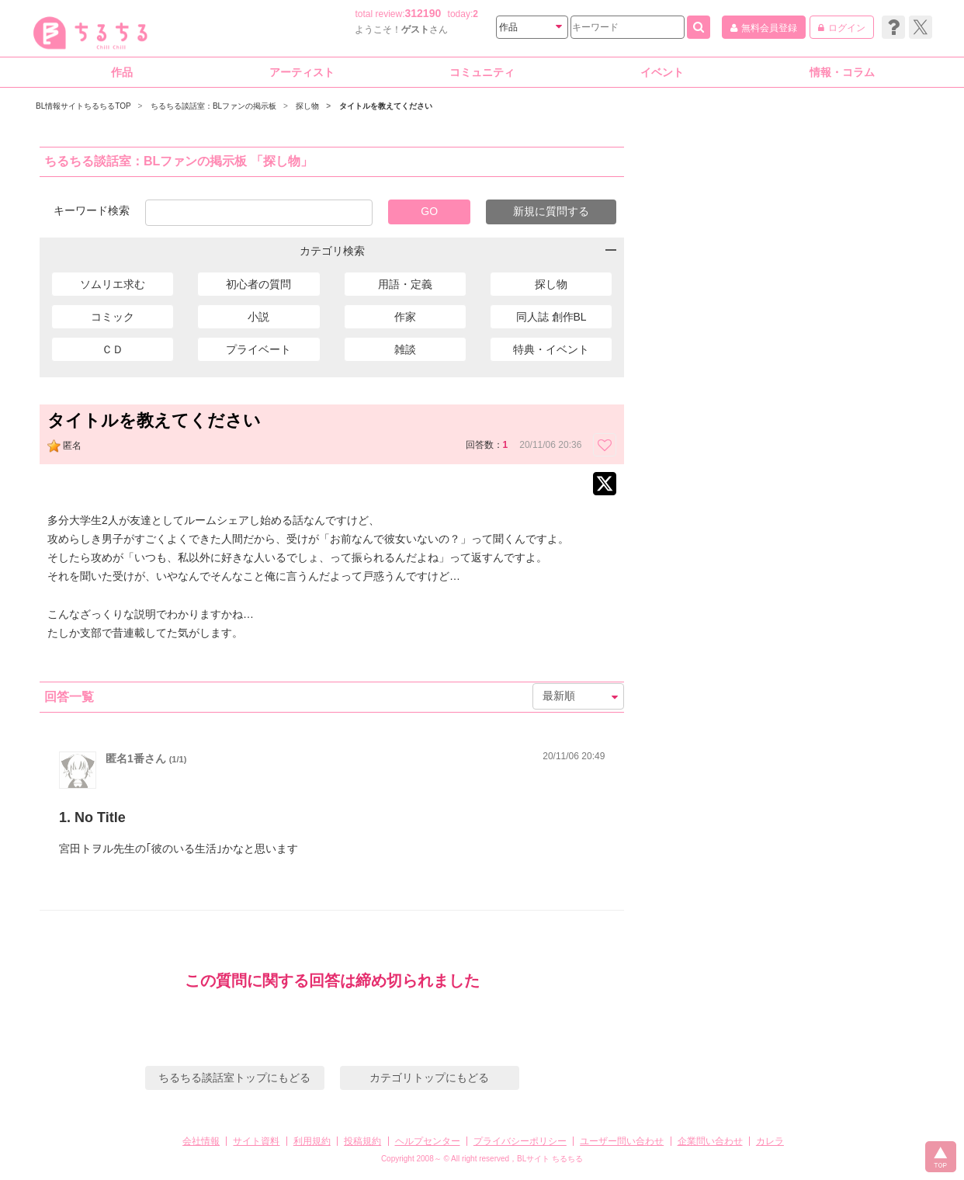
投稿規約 (362, 1141)
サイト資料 (256, 1141)
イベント (662, 72)
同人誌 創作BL (551, 317)
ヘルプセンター (427, 1141)
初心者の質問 (258, 284)
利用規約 (312, 1141)
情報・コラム (842, 72)
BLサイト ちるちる (550, 1158)
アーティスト (302, 72)
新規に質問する (551, 211)
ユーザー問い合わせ (622, 1141)
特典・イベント (551, 349)
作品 (122, 72)
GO (429, 211)
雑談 (405, 349)
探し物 (551, 284)
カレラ (770, 1141)
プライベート (258, 349)
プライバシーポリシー (520, 1141)
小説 (258, 317)
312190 (423, 13)
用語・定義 (405, 284)
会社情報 (201, 1141)
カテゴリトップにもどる (429, 1077)
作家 (405, 317)
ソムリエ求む (112, 284)
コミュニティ (482, 72)
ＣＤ (112, 349)
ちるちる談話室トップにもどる (234, 1077)
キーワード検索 (92, 210)
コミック (112, 317)
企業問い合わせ (710, 1141)
